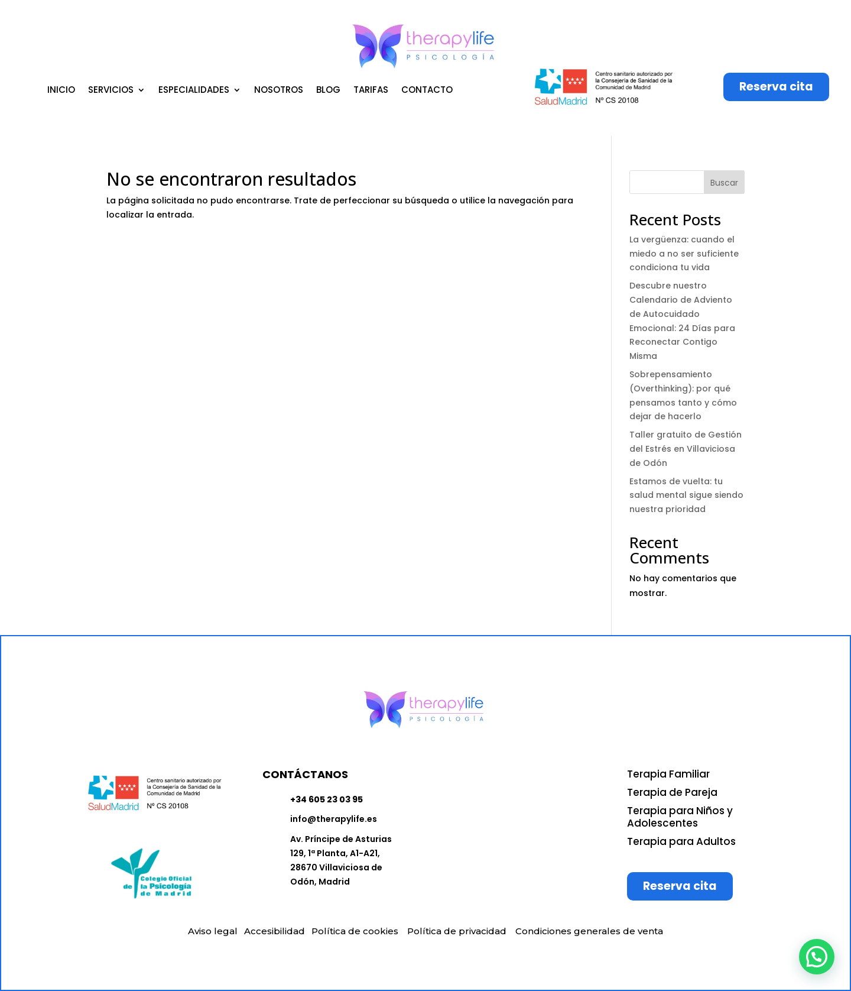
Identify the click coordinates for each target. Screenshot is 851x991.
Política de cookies (354, 931)
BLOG (328, 91)
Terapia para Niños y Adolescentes (680, 817)
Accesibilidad (274, 931)
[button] (816, 956)
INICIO (61, 91)
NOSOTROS (278, 91)
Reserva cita (776, 87)
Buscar (724, 183)
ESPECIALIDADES (193, 91)
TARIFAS (370, 91)
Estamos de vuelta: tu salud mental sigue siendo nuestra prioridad (686, 495)
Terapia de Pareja (672, 792)
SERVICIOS (111, 91)
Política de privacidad (456, 931)
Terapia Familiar (668, 774)
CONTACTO (427, 91)
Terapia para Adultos (681, 841)
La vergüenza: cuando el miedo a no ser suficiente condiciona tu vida (684, 254)
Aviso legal (213, 931)
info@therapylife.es (333, 819)
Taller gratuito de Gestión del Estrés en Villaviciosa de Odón (685, 449)
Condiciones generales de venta (589, 931)
